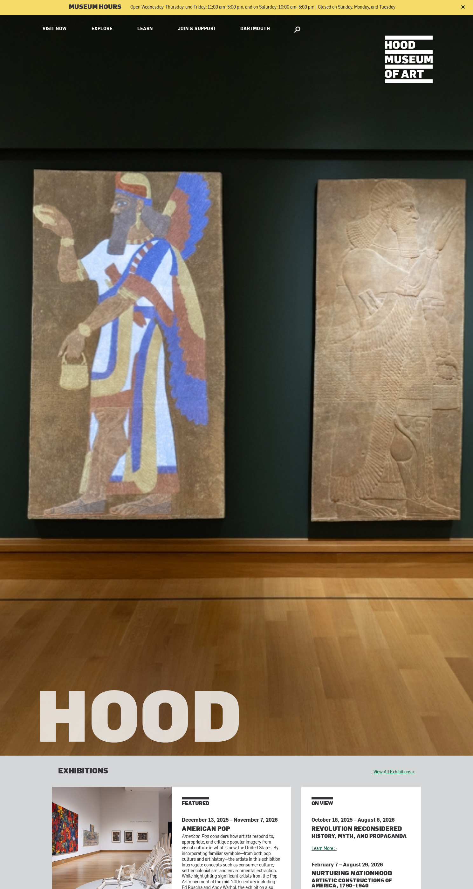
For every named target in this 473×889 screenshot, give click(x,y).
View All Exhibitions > (394, 772)
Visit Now (55, 29)
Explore (102, 29)
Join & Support (197, 29)
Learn (145, 29)
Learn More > (324, 848)
